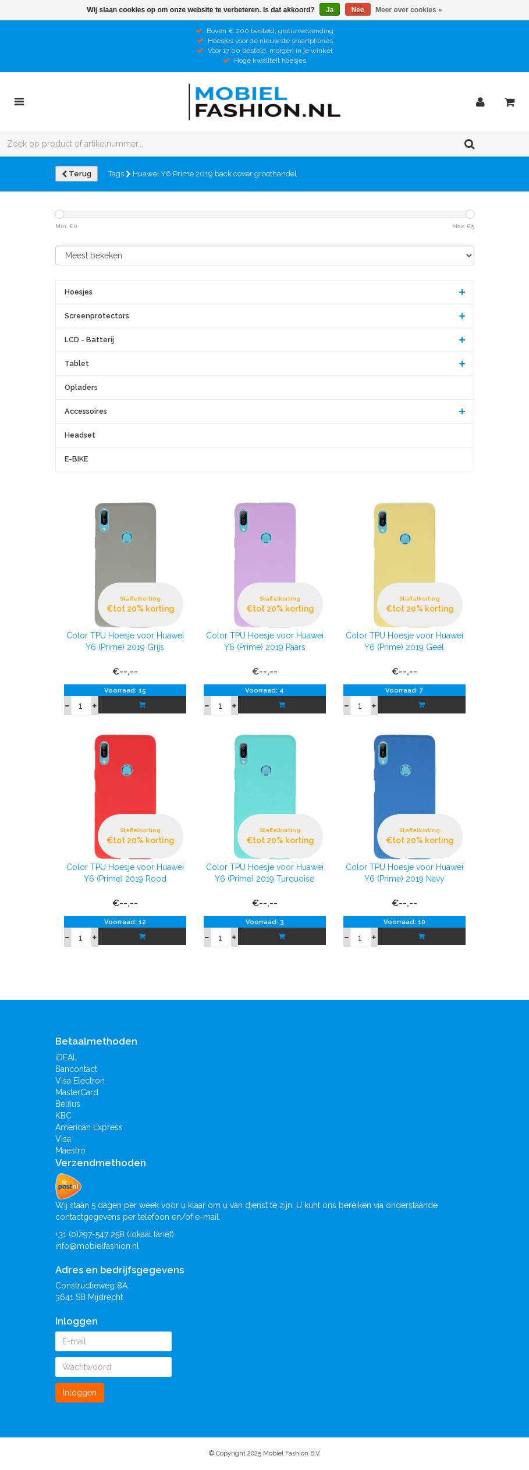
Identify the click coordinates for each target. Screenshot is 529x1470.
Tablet (77, 363)
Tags (119, 173)
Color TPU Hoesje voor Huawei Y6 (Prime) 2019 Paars (265, 641)
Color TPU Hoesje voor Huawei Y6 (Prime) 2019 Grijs (125, 641)
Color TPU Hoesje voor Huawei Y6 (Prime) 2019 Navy (404, 872)
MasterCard (76, 1092)
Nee (358, 10)
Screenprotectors (97, 315)
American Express (89, 1127)
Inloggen (80, 1392)
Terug (76, 173)
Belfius (67, 1104)
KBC (63, 1115)
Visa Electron (80, 1080)
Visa (63, 1139)
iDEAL (66, 1057)
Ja (329, 10)
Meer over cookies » (408, 10)
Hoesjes (79, 291)
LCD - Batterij (89, 339)
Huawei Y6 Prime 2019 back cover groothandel (215, 173)
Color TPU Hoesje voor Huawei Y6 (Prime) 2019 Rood (125, 872)
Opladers (81, 387)
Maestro (70, 1150)
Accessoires (86, 411)
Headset (80, 435)
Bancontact (76, 1069)
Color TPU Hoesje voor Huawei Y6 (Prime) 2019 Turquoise (265, 872)
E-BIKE (76, 459)
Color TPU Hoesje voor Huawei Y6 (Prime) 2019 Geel (404, 641)
